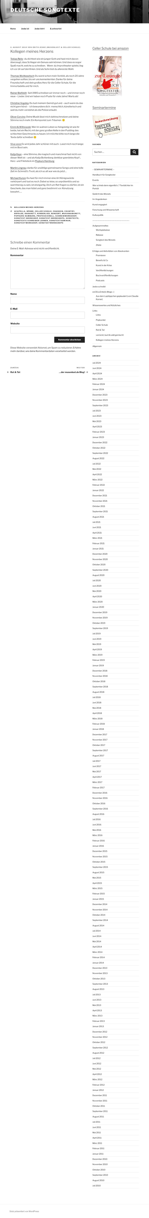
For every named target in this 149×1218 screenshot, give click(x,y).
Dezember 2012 (99, 1031)
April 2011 (97, 1138)
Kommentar (17, 255)
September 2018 (100, 686)
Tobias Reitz (16, 58)
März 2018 (97, 718)
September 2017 (100, 750)
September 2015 (100, 867)
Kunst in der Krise (104, 265)
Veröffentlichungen (104, 270)
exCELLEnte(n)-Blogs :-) (103, 292)
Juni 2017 (96, 766)
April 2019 (97, 649)
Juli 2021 (96, 522)
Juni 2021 (96, 527)
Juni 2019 (96, 639)
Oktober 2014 (98, 915)
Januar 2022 (98, 490)
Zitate (98, 245)
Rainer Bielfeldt (18, 93)
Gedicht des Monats (101, 194)
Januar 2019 (98, 665)
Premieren (101, 255)
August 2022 (98, 458)
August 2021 (98, 517)
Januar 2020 (98, 607)
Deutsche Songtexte (45, 10)
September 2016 (100, 808)
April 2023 (97, 426)
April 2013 (97, 1010)
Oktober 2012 (98, 1042)
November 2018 (100, 676)
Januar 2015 (98, 899)
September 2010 (100, 1175)
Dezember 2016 (99, 793)
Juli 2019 (96, 633)
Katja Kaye (16, 154)
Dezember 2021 (99, 495)
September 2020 (100, 570)
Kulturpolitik (97, 215)
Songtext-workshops (52, 218)
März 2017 (97, 782)
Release (99, 235)
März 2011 (97, 1143)
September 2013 (100, 984)
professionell (45, 216)
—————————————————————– (110, 220)
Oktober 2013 (98, 978)
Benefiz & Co (102, 260)
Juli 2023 (96, 410)
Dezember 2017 (99, 734)
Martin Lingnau (18, 168)
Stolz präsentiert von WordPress (24, 1211)
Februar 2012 (98, 1085)
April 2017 (97, 777)
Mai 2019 (96, 644)
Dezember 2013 (99, 968)
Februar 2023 (98, 432)
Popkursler (101, 320)
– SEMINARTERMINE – (103, 169)
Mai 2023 (96, 421)
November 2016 (100, 798)
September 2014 (100, 920)
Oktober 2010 (98, 1169)
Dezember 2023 (99, 395)
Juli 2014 (96, 931)
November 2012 (99, 1037)
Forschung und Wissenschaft (105, 210)
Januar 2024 (98, 389)
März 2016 (97, 835)
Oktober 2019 (98, 623)
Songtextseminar (59, 221)
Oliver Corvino (17, 116)
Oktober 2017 (98, 745)
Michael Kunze (18, 178)
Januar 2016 (98, 846)
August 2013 (98, 989)
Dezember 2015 (99, 851)
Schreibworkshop (65, 216)
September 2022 (100, 453)
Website (15, 323)
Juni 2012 (96, 1063)
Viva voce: (16, 144)
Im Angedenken (99, 199)
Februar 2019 (98, 660)
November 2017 (99, 739)
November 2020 (100, 559)
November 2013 (100, 973)
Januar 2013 (98, 1026)
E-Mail (13, 308)
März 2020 (97, 601)
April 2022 (97, 474)
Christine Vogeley (19, 103)
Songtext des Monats (105, 240)
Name (13, 294)
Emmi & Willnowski (20, 127)
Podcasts (100, 280)
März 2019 (97, 655)
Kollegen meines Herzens (29, 207)
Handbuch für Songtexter (103, 174)
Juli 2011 (96, 1122)
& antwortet (56, 28)
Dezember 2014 (99, 904)
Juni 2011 (96, 1127)
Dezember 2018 (99, 670)
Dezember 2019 (99, 612)
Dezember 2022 (99, 442)
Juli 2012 (96, 1058)
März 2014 (97, 952)
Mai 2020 (96, 591)
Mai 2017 (96, 771)
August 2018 (98, 692)
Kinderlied (43, 213)
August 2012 (98, 1053)
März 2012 (97, 1079)
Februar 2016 (98, 840)
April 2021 (97, 532)
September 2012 (100, 1047)
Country (69, 211)
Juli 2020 (96, 580)
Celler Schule (43, 211)
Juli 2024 (96, 363)
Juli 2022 (96, 463)
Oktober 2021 (98, 506)
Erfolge (18, 213)
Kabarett (30, 213)
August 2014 (98, 925)
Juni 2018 (96, 702)
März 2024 (97, 379)
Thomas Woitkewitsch (22, 76)
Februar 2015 (98, 893)
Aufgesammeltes (100, 225)
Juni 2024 (96, 368)
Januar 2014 (98, 962)
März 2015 (97, 888)
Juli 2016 (96, 819)
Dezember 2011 (99, 1095)
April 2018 (97, 713)
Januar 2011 (98, 1154)
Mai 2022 (96, 469)
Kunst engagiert (99, 204)
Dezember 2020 (100, 554)
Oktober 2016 (98, 803)
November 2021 (99, 501)
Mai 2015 (96, 877)
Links (94, 310)
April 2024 (97, 373)
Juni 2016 (96, 824)
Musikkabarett (71, 213)
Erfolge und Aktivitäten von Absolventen (110, 251)
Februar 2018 (98, 724)
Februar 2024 (98, 384)
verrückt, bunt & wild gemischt (110, 335)
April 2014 (97, 946)
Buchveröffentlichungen (107, 275)
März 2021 (97, 538)
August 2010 (98, 1180)
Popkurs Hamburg (44, 161)
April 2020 (97, 596)
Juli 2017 (96, 761)
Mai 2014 (96, 941)
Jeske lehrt (40, 28)
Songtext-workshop (26, 218)
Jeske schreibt (99, 286)
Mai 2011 (96, 1132)
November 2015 (100, 856)
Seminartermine (104, 107)
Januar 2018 (98, 729)
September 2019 (100, 628)
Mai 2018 (96, 708)
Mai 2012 (96, 1069)
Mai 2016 (96, 830)
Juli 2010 (96, 1185)
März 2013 (97, 1015)
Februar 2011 (98, 1148)
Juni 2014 (96, 936)
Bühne (30, 211)
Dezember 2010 (99, 1159)
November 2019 (100, 617)
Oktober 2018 (98, 681)
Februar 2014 (98, 957)
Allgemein (97, 346)
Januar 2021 (98, 548)
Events (95, 180)
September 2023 (100, 405)
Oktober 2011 (98, 1106)
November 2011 (99, 1100)
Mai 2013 (96, 1005)
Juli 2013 (96, 994)
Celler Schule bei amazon (110, 48)
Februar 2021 (98, 543)
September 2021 (100, 511)
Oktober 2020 (99, 564)
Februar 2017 (98, 787)
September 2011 (100, 1111)
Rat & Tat (100, 330)
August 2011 (98, 1116)
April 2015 (97, 883)
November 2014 (100, 909)
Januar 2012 (98, 1090)
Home (13, 28)
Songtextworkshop (25, 223)
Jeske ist (25, 28)
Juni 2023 (96, 416)
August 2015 (98, 872)
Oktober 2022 (98, 448)
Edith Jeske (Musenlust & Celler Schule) (57, 47)
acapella (19, 211)
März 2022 (97, 479)
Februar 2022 (98, 485)
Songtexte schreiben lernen (31, 221)
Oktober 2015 (98, 862)
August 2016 (98, 814)
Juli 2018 (96, 697)
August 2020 (98, 575)
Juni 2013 (96, 1000)
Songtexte (72, 218)
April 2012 (97, 1074)
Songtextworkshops (51, 223)
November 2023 (100, 400)
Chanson (58, 211)
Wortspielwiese (103, 230)
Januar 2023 (98, 437)
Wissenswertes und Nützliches (106, 305)
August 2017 (98, 755)
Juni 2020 (97, 586)
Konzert (56, 213)
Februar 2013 (98, 1021)
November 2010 (100, 1164)
